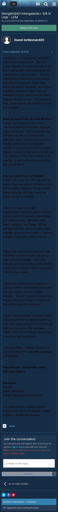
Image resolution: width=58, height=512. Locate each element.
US (46, 20)
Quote (12, 426)
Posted (15, 51)
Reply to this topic (29, 27)
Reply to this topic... (17, 463)
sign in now (17, 446)
